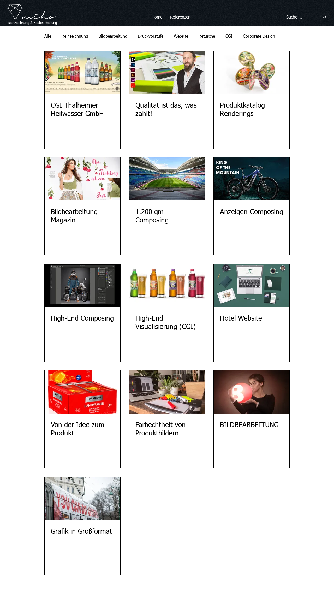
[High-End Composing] (82, 285)
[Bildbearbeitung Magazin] (82, 178)
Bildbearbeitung (45, 23)
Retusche (207, 36)
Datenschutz (195, 592)
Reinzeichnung (75, 36)
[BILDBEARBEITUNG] (251, 392)
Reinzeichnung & (21, 23)
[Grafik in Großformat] (82, 498)
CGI (228, 36)
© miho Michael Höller (146, 592)
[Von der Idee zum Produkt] (82, 392)
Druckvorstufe (150, 36)
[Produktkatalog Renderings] (251, 72)
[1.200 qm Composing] (167, 178)
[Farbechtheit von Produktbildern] (167, 392)
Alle (47, 36)
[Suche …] (297, 17)
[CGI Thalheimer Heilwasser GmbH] (82, 72)
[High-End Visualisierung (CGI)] (167, 285)
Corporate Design (259, 36)
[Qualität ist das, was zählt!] (167, 72)
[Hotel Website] (251, 285)
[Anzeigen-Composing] (251, 178)
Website (181, 36)
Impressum (174, 592)
